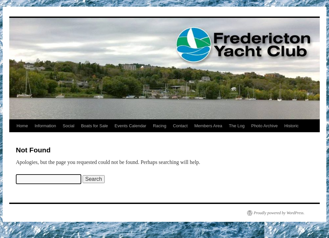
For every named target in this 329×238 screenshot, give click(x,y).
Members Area (208, 125)
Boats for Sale (94, 125)
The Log (237, 125)
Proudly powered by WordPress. (279, 213)
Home (22, 125)
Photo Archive (264, 125)
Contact (180, 125)
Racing (159, 125)
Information (45, 125)
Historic (291, 125)
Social (68, 125)
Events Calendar (130, 125)
